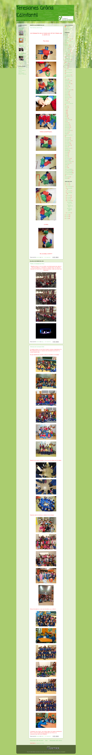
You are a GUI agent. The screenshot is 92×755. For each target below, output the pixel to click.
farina (66, 85)
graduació (67, 95)
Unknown (68, 26)
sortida (66, 146)
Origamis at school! (25, 40)
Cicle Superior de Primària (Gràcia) (22, 54)
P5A (66, 115)
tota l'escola (67, 158)
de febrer (69, 200)
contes (66, 65)
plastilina (67, 124)
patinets (66, 122)
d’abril (68, 198)
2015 (67, 214)
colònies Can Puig (68, 61)
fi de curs (67, 91)
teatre (66, 153)
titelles (66, 156)
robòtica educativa (69, 135)
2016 (67, 184)
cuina (66, 68)
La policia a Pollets (69, 103)
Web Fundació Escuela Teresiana (22, 73)
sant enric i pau (68, 140)
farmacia (67, 86)
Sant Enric (67, 139)
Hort (66, 100)
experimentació (68, 80)
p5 (65, 113)
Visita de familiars (69, 174)
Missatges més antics (56, 740)
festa (66, 88)
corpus (66, 66)
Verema (66, 164)
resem (66, 133)
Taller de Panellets (25, 48)
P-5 (66, 109)
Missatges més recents (36, 740)
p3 (65, 110)
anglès (66, 37)
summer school (68, 148)
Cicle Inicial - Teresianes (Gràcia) (22, 29)
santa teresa (67, 145)
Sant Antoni (67, 137)
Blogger (63, 751)
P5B (66, 116)
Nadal (66, 107)
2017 (67, 183)
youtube (66, 178)
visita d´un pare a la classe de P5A (68, 170)
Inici (46, 740)
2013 (67, 218)
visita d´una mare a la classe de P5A (69, 172)
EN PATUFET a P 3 (69, 76)
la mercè (67, 102)
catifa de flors (68, 53)
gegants (66, 92)
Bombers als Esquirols (67, 45)
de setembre (69, 192)
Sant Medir (67, 143)
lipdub (66, 106)
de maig (69, 197)
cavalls (66, 54)
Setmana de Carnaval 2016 (37, 346)
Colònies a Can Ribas (69, 56)
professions (67, 127)
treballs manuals (68, 161)
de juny (68, 195)
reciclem (66, 132)
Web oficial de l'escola (21, 68)
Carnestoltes (67, 50)
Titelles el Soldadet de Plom (37, 263)
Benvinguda (67, 40)
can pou (66, 48)
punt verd (67, 129)
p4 (65, 112)
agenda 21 (67, 35)
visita (66, 167)
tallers (66, 152)
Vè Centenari (67, 163)
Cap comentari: (47, 257)
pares (66, 118)
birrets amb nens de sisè (69, 42)
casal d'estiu (67, 51)
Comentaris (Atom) (40, 743)
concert (66, 63)
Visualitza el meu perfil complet (68, 29)
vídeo (66, 166)
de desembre (69, 186)
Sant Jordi (67, 142)
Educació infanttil (68, 72)
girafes (66, 94)
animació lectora (68, 38)
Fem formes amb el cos (36, 27)
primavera (67, 125)
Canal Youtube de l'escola (22, 71)
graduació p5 (67, 97)
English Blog (21, 37)
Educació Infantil (68, 69)
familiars (67, 82)
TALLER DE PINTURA (67, 150)
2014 (66, 34)
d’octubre (69, 190)
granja (66, 98)
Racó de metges (68, 130)
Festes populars (68, 89)
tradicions (67, 160)
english (66, 79)
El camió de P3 (68, 75)
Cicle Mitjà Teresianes (21, 45)
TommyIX (50, 751)
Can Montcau (67, 47)
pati (65, 121)
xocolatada (67, 176)
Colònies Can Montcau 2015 (68, 59)
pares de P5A (67, 119)
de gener (69, 212)
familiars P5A (68, 83)
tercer (66, 155)
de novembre (69, 188)
